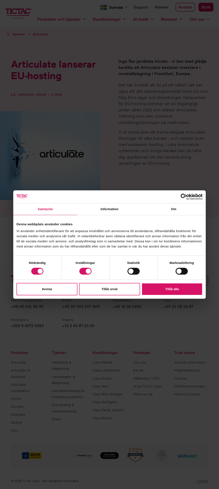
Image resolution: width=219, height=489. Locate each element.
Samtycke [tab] (45, 209)
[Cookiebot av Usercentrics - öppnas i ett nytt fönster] (184, 197)
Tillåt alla (172, 289)
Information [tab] (109, 209)
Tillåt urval (110, 289)
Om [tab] (173, 209)
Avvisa (47, 289)
